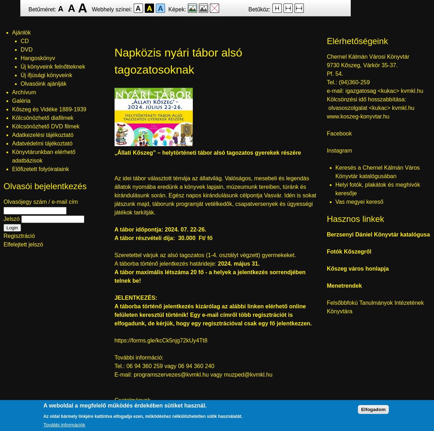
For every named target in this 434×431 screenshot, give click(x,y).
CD (25, 41)
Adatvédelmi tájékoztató (42, 143)
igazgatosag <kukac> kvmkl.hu (385, 91)
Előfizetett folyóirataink (40, 169)
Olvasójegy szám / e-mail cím (41, 202)
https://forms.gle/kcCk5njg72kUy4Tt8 (161, 340)
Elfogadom (373, 410)
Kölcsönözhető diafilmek (43, 118)
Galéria (21, 101)
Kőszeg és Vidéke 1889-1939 (49, 109)
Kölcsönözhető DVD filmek (45, 126)
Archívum (24, 92)
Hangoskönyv (38, 58)
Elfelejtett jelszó (23, 244)
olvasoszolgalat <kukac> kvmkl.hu (372, 108)
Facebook (339, 134)
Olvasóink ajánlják (44, 84)
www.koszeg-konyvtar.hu (358, 116)
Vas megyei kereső (359, 202)
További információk (64, 425)
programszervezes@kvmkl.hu (171, 375)
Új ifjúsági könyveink (46, 75)
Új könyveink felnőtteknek (53, 67)
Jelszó (12, 219)
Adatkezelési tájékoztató (43, 135)
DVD (27, 50)
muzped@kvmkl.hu (248, 375)
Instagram (339, 151)
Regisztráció (19, 236)
